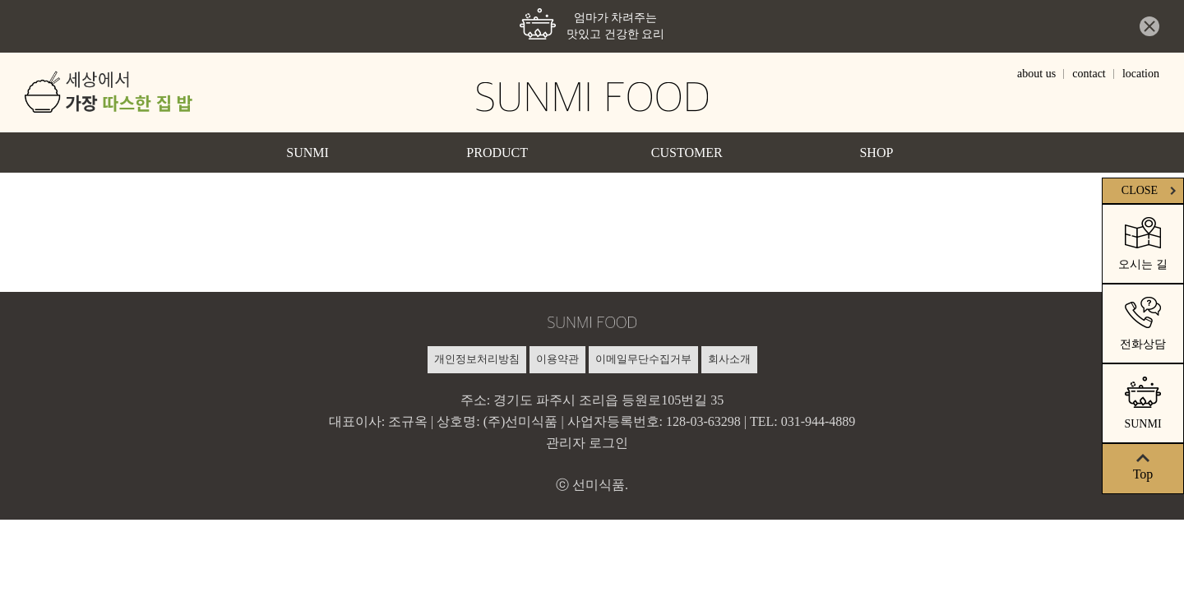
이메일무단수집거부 (643, 359)
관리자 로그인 (587, 443)
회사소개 (729, 359)
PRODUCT (497, 153)
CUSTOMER (687, 153)
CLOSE (1151, 190)
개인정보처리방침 (477, 359)
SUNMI (307, 153)
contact (1088, 73)
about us (1036, 73)
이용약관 (557, 359)
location (1140, 73)
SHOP (876, 153)
